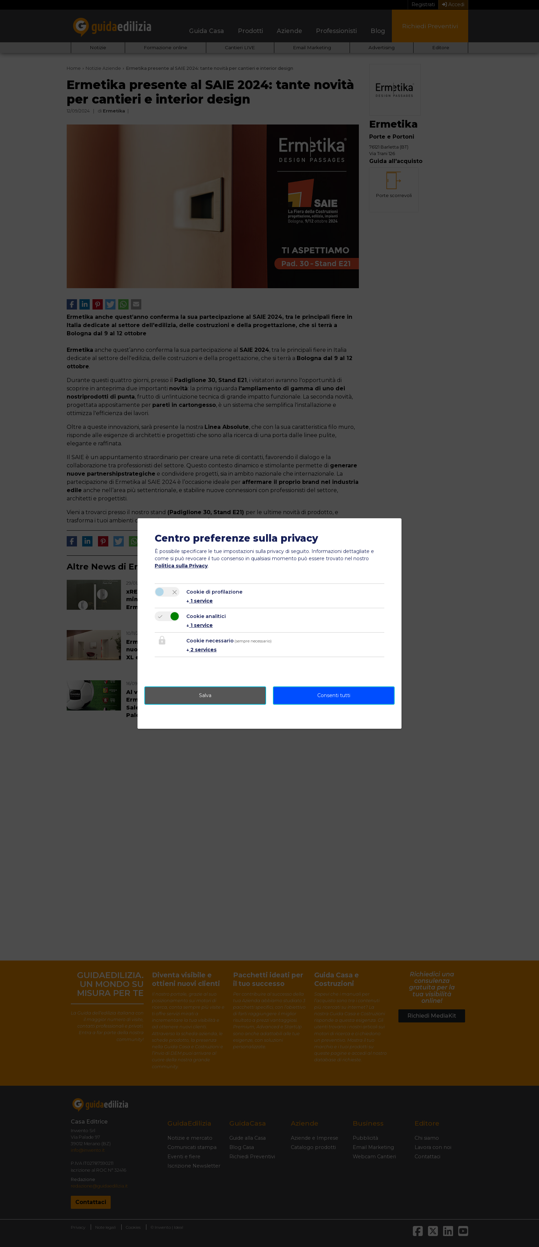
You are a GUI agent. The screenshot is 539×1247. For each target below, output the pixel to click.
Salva (205, 695)
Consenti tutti (333, 695)
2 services (201, 650)
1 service (199, 601)
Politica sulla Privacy (181, 566)
